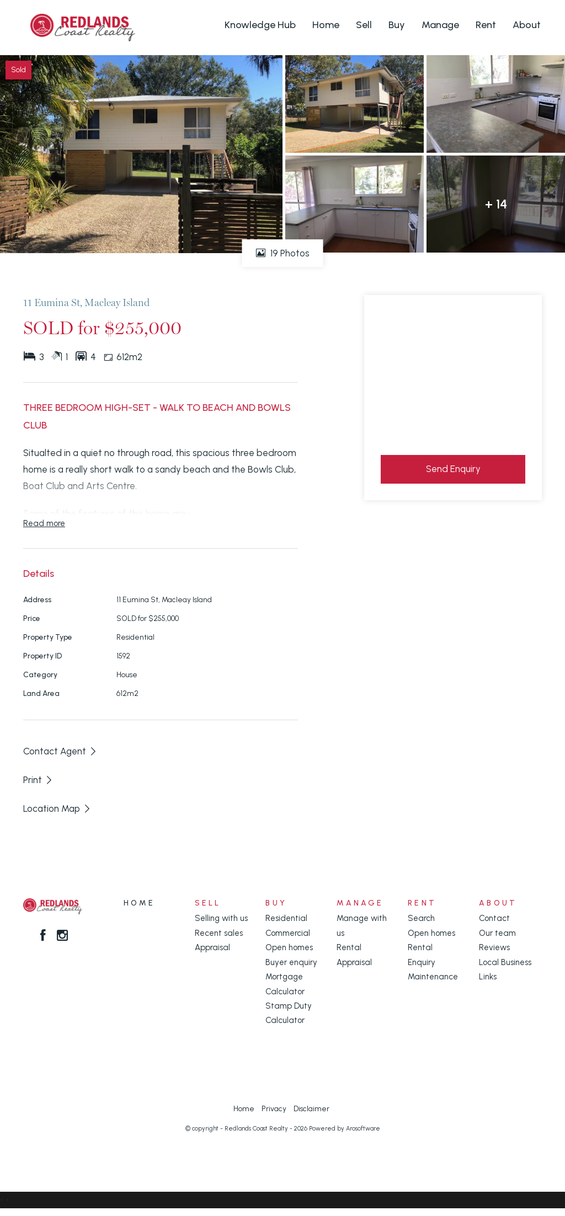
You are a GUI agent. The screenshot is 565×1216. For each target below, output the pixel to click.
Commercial (287, 933)
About (527, 25)
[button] (38, 779)
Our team (497, 933)
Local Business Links (505, 969)
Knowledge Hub (260, 25)
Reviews (494, 947)
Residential (286, 918)
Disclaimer (311, 1108)
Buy (396, 25)
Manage (440, 25)
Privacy (274, 1108)
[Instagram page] (62, 936)
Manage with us (362, 925)
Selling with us (221, 918)
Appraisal (212, 947)
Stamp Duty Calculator (288, 1013)
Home (325, 25)
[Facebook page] (45, 936)
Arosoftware (363, 1128)
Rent (486, 25)
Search (421, 918)
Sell (364, 25)
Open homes (289, 947)
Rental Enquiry (421, 954)
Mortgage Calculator (285, 984)
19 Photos (283, 253)
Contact (494, 918)
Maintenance (433, 977)
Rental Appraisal (354, 954)
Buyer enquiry (291, 962)
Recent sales (219, 933)
